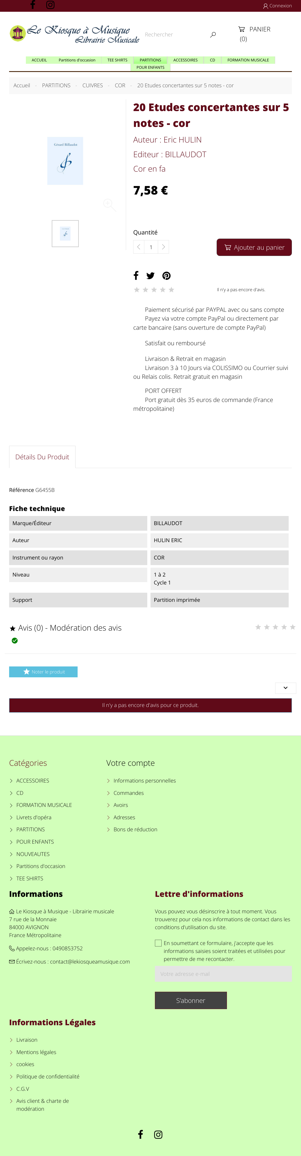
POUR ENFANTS (35, 841)
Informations (36, 893)
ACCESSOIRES (32, 780)
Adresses (124, 817)
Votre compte (130, 762)
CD (20, 793)
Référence (21, 490)
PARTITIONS (30, 829)
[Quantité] (151, 247)
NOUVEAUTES (33, 854)
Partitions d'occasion (41, 866)
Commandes (128, 793)
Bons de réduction (135, 829)
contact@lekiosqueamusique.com (90, 961)
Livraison (27, 1039)
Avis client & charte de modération (42, 1105)
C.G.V (22, 1089)
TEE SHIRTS (29, 878)
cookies (25, 1064)
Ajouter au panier (254, 247)
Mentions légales (36, 1052)
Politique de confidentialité (48, 1076)
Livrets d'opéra (33, 817)
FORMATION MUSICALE (44, 805)
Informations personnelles (144, 780)
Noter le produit (43, 672)
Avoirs (120, 805)
